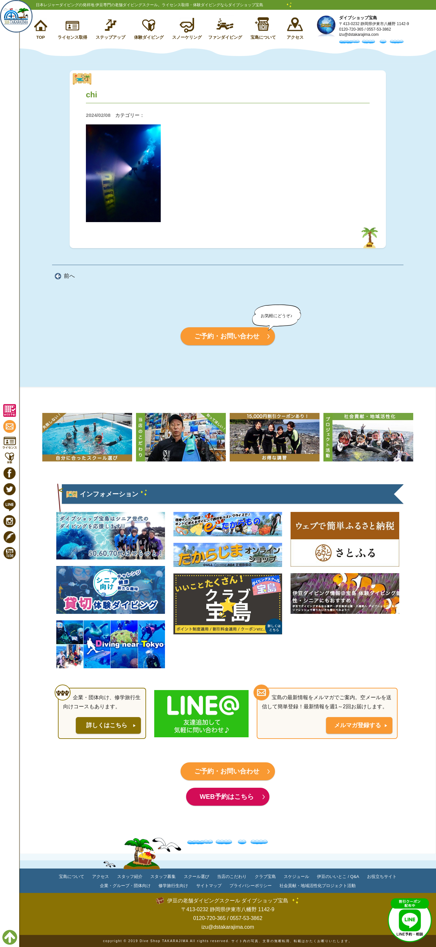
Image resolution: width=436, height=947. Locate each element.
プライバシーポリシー (250, 885)
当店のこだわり (232, 876)
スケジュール (296, 876)
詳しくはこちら (106, 725)
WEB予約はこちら (227, 796)
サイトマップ (209, 885)
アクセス (295, 37)
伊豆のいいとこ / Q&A (338, 876)
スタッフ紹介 (130, 876)
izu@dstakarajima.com (359, 34)
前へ (69, 276)
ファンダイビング (225, 37)
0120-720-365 (351, 29)
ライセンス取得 (72, 37)
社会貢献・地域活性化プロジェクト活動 (317, 885)
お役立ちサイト (382, 876)
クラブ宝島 (265, 876)
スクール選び (196, 876)
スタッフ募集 (163, 876)
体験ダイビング (149, 37)
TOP (40, 37)
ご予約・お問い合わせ (226, 336)
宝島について (263, 37)
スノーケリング (187, 37)
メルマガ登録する (357, 725)
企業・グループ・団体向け (125, 885)
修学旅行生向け (173, 885)
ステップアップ (110, 37)
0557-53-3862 (379, 29)
